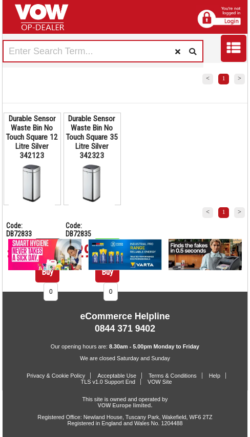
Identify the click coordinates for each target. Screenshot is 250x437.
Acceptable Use (116, 376)
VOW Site (160, 382)
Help (214, 376)
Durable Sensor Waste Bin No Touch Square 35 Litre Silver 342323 (92, 137)
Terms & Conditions (173, 376)
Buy (47, 272)
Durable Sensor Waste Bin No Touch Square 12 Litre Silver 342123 (32, 137)
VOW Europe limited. (125, 405)
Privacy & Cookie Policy (56, 376)
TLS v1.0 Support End (108, 382)
